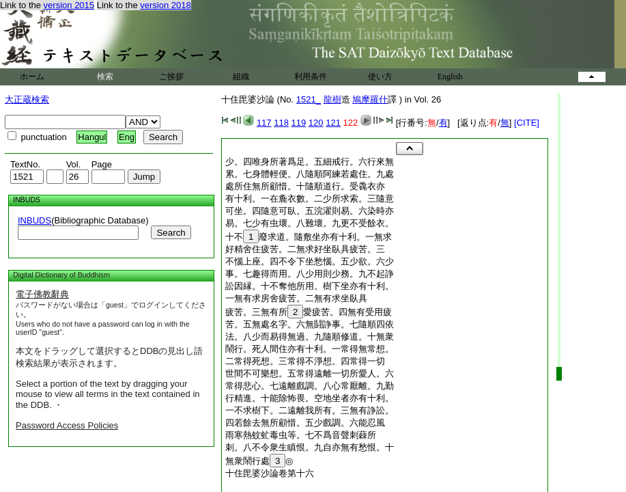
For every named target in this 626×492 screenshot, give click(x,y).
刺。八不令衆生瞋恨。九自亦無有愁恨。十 (309, 447)
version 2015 (69, 5)
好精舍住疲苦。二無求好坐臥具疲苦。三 (305, 249)
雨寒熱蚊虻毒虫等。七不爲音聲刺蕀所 (300, 435)
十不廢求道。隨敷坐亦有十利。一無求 (308, 237)
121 (333, 123)
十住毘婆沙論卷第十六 (269, 473)
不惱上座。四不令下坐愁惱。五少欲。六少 (309, 261)
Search (170, 233)
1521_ (308, 99)
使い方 (380, 76)
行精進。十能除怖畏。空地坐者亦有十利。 (309, 398)
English (450, 76)
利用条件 (310, 76)
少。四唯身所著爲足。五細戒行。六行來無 (309, 161)
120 (316, 123)
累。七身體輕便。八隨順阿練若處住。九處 (309, 174)
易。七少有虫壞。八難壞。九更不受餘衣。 (309, 223)
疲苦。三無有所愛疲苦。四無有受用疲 (308, 312)
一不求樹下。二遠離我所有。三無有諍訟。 (309, 410)
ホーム (32, 76)
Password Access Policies (67, 425)
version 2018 (165, 5)
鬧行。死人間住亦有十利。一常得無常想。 (309, 349)
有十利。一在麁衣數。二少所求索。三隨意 (309, 198)
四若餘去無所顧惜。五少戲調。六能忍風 (305, 423)
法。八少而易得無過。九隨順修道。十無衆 (309, 336)
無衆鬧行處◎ (259, 461)
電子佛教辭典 (42, 294)
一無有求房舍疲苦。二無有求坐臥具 (296, 298)
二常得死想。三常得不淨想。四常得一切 (305, 361)
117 (264, 123)
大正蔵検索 (27, 99)
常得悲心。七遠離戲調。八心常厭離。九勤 (309, 386)
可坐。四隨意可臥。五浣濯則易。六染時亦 (309, 211)
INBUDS (34, 220)
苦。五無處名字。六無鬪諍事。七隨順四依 (309, 324)
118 (281, 123)
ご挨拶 (171, 76)
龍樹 (332, 99)
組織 (241, 76)
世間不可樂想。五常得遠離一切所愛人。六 (309, 373)
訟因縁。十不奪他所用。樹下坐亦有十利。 (309, 286)
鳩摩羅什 (370, 99)
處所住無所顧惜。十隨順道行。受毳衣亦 (305, 186)
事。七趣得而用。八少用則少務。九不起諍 (309, 274)
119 (299, 123)
